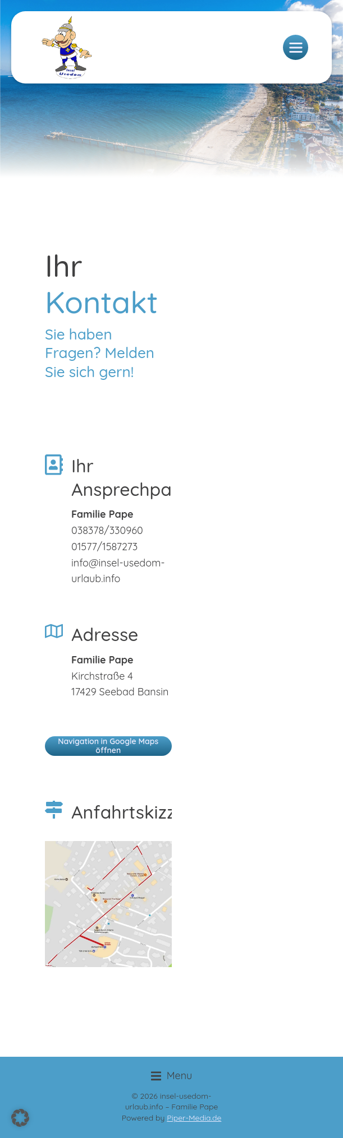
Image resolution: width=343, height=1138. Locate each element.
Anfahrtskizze (128, 812)
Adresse (104, 634)
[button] (172, 1076)
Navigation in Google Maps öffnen (108, 745)
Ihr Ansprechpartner (142, 477)
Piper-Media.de (194, 1118)
